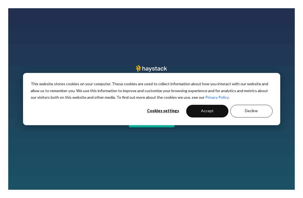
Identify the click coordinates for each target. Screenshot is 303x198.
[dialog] (151, 99)
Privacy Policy (217, 97)
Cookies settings (163, 111)
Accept (207, 111)
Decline (251, 111)
